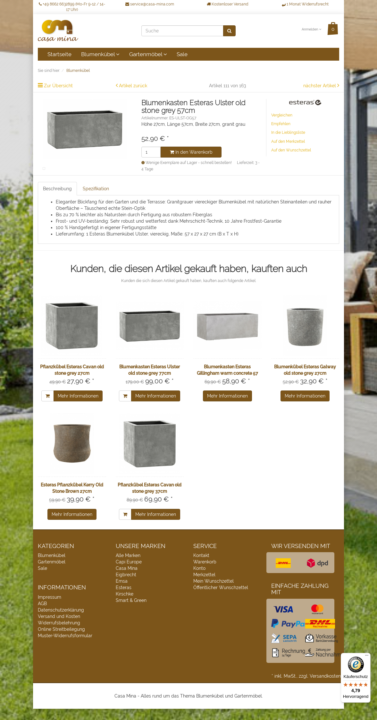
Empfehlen (280, 124)
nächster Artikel (320, 85)
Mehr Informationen (78, 407)
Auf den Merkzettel (288, 141)
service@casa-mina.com (149, 4)
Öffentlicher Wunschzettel (220, 599)
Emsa (122, 592)
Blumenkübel (100, 54)
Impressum (49, 608)
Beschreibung (57, 199)
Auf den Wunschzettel (291, 150)
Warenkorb (204, 573)
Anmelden (311, 29)
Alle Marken (128, 567)
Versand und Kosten (59, 627)
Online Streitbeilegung (61, 640)
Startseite (59, 54)
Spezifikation (96, 199)
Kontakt (201, 567)
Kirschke (124, 605)
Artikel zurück (133, 85)
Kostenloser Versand (227, 4)
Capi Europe (129, 573)
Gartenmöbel (148, 54)
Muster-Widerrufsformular (65, 647)
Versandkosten (325, 687)
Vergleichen (281, 115)
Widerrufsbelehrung (59, 634)
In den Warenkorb (191, 152)
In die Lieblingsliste (288, 132)
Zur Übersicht (58, 85)
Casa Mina (127, 579)
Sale (182, 54)
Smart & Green (131, 611)
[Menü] (367, 657)
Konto (199, 579)
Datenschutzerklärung (61, 621)
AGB (42, 615)
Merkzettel (204, 586)
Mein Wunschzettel (213, 592)
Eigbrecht (126, 586)
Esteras (123, 599)
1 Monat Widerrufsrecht (305, 4)
